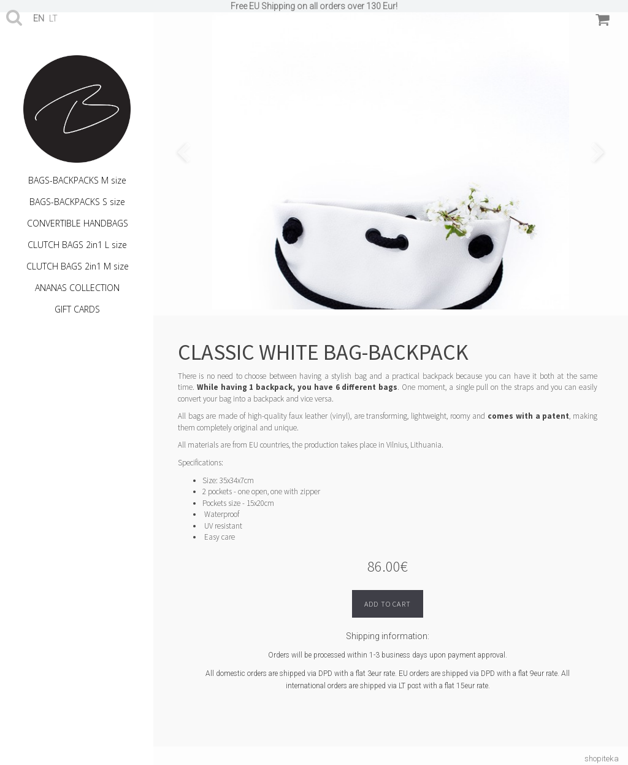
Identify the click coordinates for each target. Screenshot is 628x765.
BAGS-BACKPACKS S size (77, 202)
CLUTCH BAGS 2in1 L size (77, 244)
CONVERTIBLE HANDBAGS (77, 223)
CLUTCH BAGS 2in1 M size (77, 266)
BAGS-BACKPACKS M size (77, 180)
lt (53, 18)
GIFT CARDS (77, 309)
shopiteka (601, 758)
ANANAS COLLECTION (77, 287)
